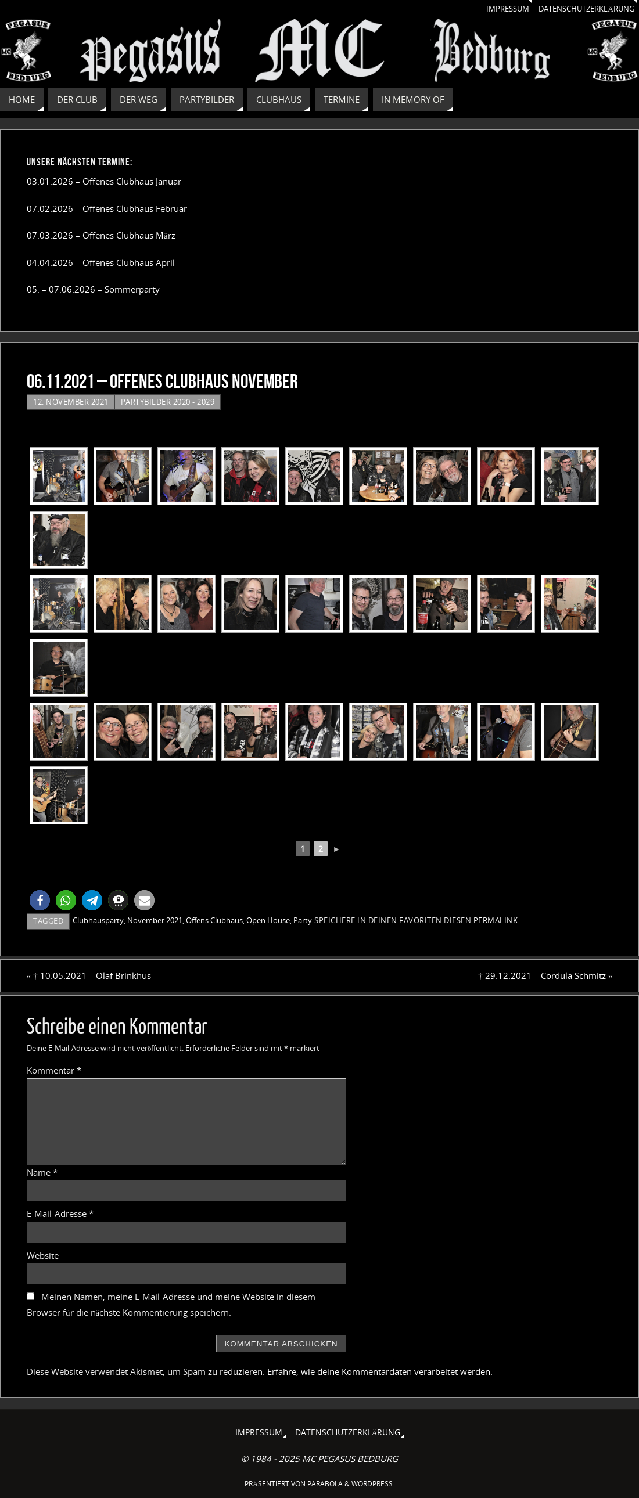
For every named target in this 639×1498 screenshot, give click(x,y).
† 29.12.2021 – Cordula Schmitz (545, 975)
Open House (268, 920)
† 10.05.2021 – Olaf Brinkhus (89, 975)
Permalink (495, 920)
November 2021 (154, 920)
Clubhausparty (98, 920)
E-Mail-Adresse (60, 1213)
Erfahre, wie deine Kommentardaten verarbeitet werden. (380, 1371)
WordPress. (372, 1484)
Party (302, 920)
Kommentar (54, 1070)
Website (43, 1255)
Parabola (325, 1484)
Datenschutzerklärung (581, 8)
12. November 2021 (71, 402)
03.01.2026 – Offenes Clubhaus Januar (104, 181)
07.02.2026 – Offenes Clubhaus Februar (107, 208)
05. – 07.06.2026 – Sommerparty (93, 289)
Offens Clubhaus (214, 920)
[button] (40, 900)
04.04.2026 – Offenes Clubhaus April (101, 262)
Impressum (495, 8)
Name (42, 1172)
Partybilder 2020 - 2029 (168, 402)
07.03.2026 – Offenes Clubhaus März (101, 235)
